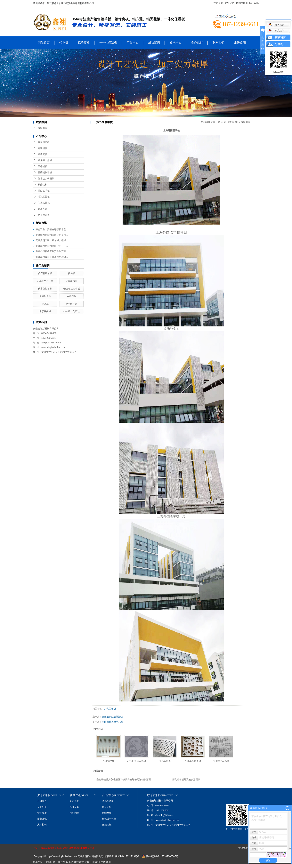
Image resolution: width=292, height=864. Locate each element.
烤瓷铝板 (42, 148)
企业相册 (42, 807)
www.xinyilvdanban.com (53, 347)
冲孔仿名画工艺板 (136, 760)
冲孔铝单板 (108, 760)
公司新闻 (74, 801)
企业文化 (42, 818)
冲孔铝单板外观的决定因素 (186, 779)
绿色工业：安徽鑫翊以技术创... (52, 229)
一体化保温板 (108, 42)
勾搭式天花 (44, 202)
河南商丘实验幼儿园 (112, 721)
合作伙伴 (197, 42)
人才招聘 (42, 824)
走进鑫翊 (240, 42)
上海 (92, 862)
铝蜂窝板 (84, 42)
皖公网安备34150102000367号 (162, 856)
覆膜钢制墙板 (45, 172)
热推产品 (37, 862)
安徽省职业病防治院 (112, 716)
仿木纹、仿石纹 (46, 178)
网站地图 (241, 3)
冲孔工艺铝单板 (193, 760)
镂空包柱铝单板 (71, 288)
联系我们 (218, 42)
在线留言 (280, 37)
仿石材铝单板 (45, 273)
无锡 (87, 862)
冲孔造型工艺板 (221, 760)
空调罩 (45, 303)
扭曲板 (71, 273)
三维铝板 (42, 166)
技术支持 (243, 848)
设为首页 (218, 3)
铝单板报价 (71, 281)
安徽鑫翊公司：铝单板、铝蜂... (52, 240)
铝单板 (63, 42)
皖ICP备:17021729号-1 (127, 856)
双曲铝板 (42, 184)
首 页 (220, 122)
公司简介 (42, 801)
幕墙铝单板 (44, 142)
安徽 (65, 862)
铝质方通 (42, 208)
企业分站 (229, 3)
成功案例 (154, 42)
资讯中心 (175, 42)
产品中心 (132, 42)
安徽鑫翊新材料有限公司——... (52, 245)
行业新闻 (74, 807)
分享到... (280, 44)
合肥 (71, 862)
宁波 (103, 862)
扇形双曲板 (45, 311)
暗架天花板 (44, 214)
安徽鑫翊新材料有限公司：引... (52, 235)
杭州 (97, 862)
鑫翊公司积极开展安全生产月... (52, 251)
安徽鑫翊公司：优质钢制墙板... (52, 256)
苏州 (108, 862)
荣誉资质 (42, 813)
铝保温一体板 (45, 160)
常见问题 (74, 813)
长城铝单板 (45, 296)
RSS (249, 3)
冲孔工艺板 (44, 196)
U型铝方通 (71, 303)
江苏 (76, 862)
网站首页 (44, 42)
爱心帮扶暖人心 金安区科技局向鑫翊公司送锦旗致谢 (123, 779)
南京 (81, 862)
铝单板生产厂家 (45, 281)
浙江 (60, 862)
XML (256, 3)
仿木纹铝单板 (45, 288)
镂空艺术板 (44, 190)
